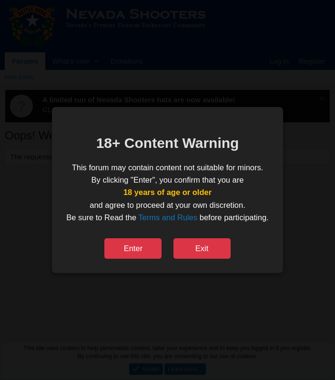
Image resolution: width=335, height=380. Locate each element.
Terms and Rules (167, 217)
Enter (133, 248)
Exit (202, 248)
